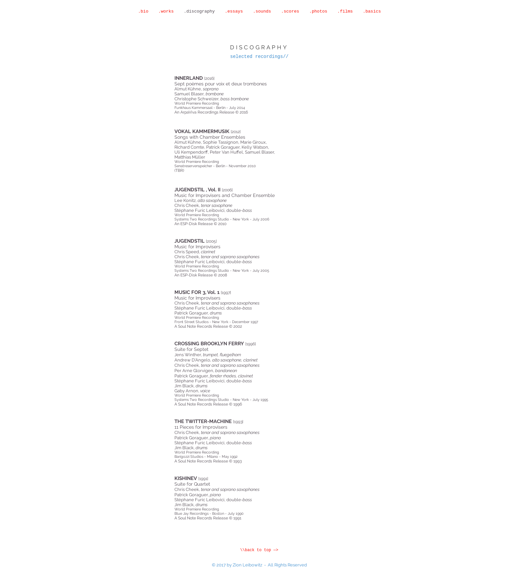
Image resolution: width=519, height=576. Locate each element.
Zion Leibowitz (247, 564)
